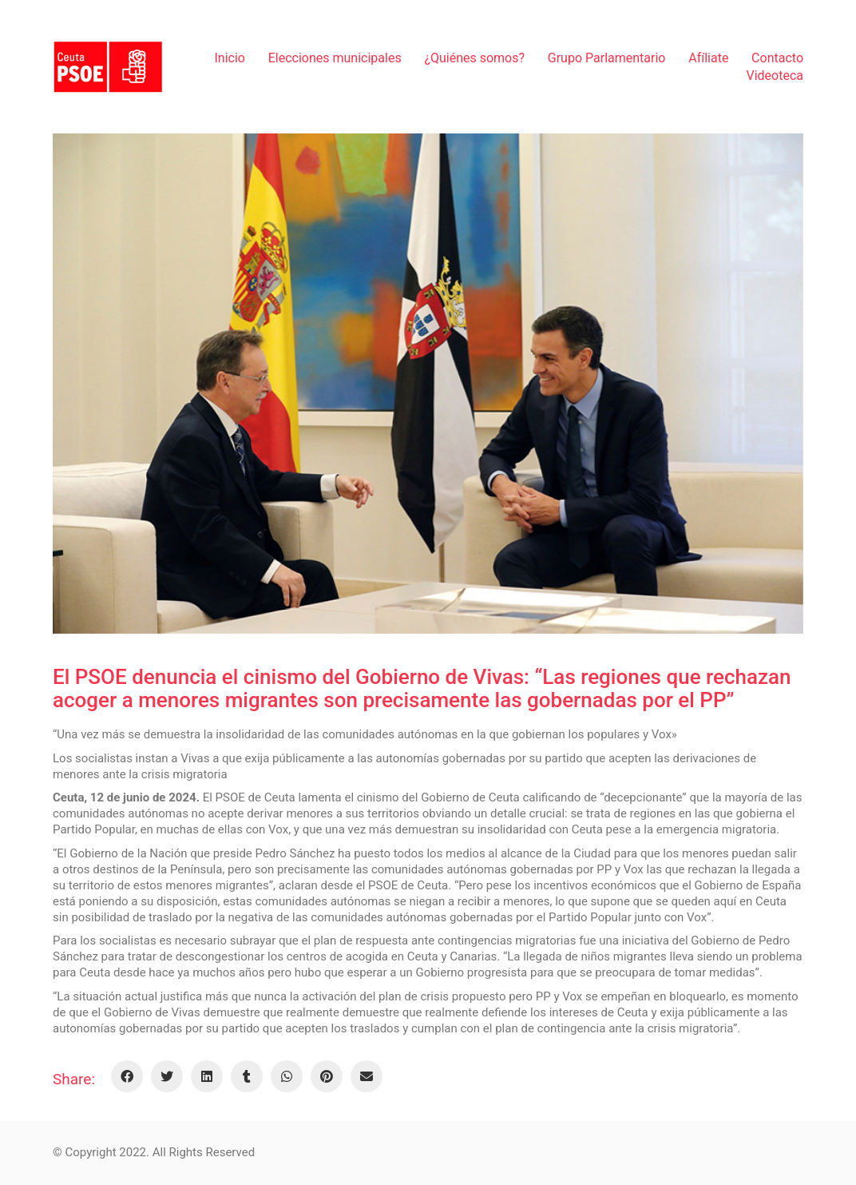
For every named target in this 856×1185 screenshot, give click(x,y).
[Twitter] (167, 1076)
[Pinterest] (327, 1076)
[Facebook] (127, 1076)
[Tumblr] (247, 1076)
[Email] (366, 1076)
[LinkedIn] (207, 1076)
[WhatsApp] (287, 1076)
